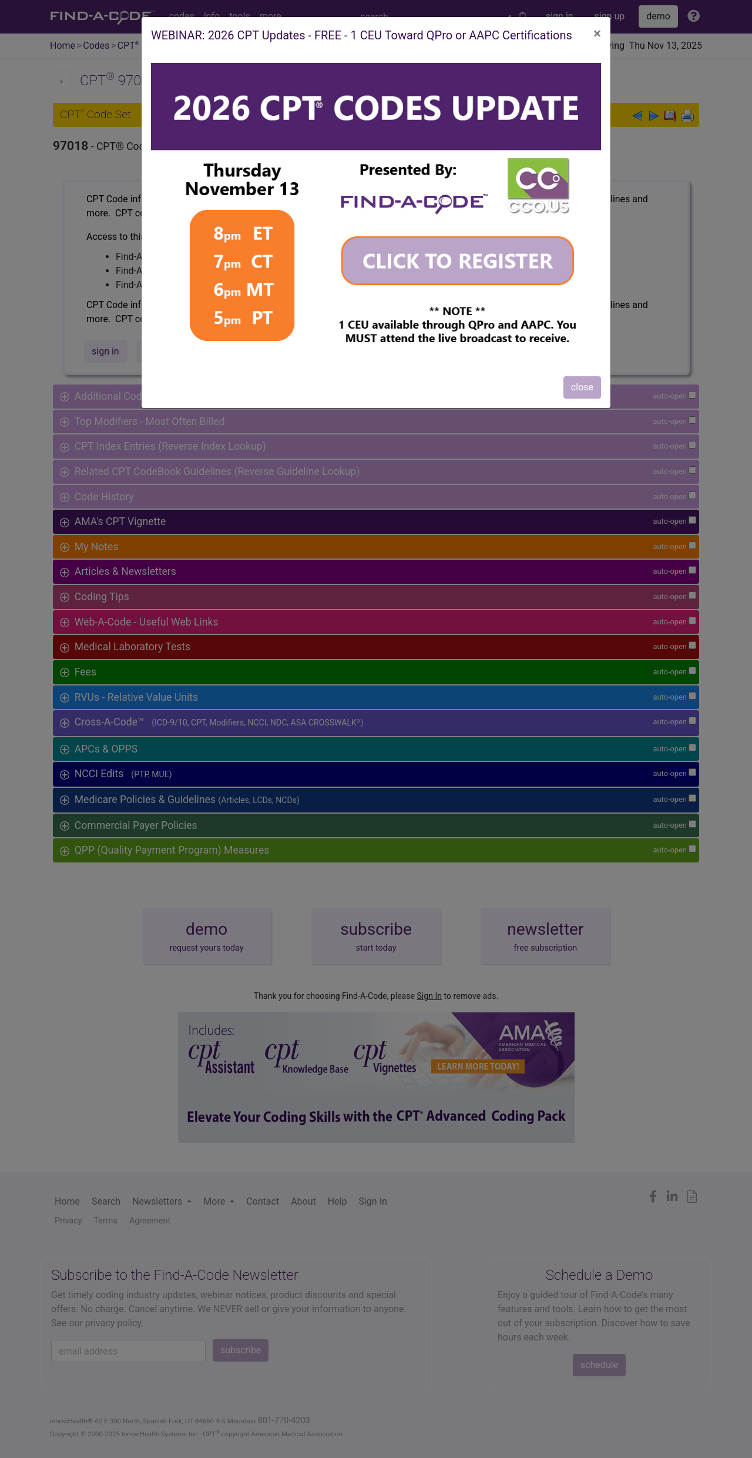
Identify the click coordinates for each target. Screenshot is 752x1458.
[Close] (597, 33)
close (582, 387)
